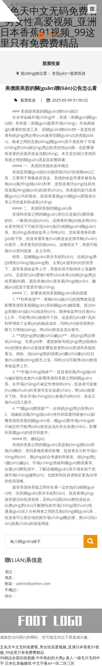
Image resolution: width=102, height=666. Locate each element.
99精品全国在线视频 (17, 657)
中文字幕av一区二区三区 (53, 663)
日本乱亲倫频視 (18, 663)
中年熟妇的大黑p (50, 657)
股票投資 (77, 73)
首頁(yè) (59, 73)
